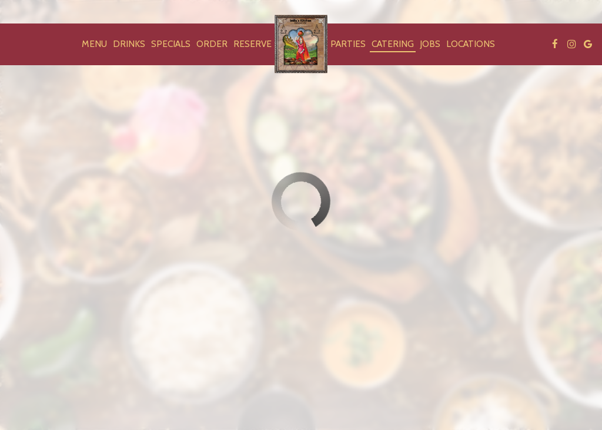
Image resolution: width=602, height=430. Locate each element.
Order (212, 43)
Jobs (430, 43)
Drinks (129, 43)
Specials (170, 43)
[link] (301, 44)
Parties (348, 43)
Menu (94, 43)
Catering (393, 43)
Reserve (252, 43)
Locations (470, 43)
